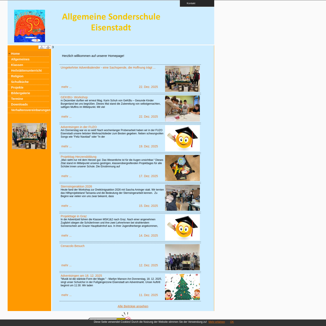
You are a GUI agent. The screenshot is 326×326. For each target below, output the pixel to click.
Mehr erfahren (217, 321)
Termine (17, 98)
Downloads (19, 104)
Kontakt (189, 3)
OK (232, 321)
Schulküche (20, 82)
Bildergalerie (20, 93)
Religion (17, 76)
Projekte (17, 87)
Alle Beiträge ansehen (133, 306)
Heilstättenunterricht (26, 70)
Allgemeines (20, 59)
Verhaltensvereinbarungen (30, 110)
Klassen (17, 65)
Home (15, 53)
